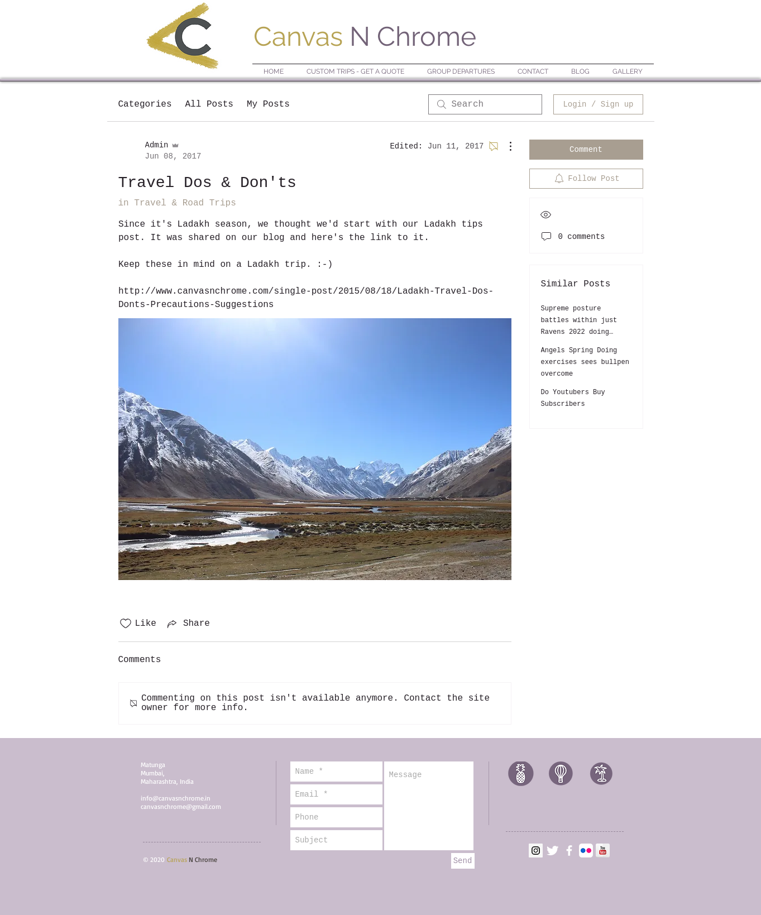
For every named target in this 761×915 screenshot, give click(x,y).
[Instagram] (536, 850)
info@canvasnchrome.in (175, 798)
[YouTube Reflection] (603, 850)
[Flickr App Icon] (586, 850)
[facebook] (569, 850)
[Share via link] (187, 623)
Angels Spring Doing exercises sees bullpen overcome (585, 362)
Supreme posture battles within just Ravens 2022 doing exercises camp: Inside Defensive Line (585, 332)
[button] (461, 71)
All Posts (209, 104)
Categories (145, 104)
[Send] (463, 861)
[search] (485, 104)
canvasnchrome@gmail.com (181, 806)
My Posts (268, 104)
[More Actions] (504, 146)
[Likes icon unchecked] (125, 623)
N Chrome (364, 36)
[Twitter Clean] (552, 850)
